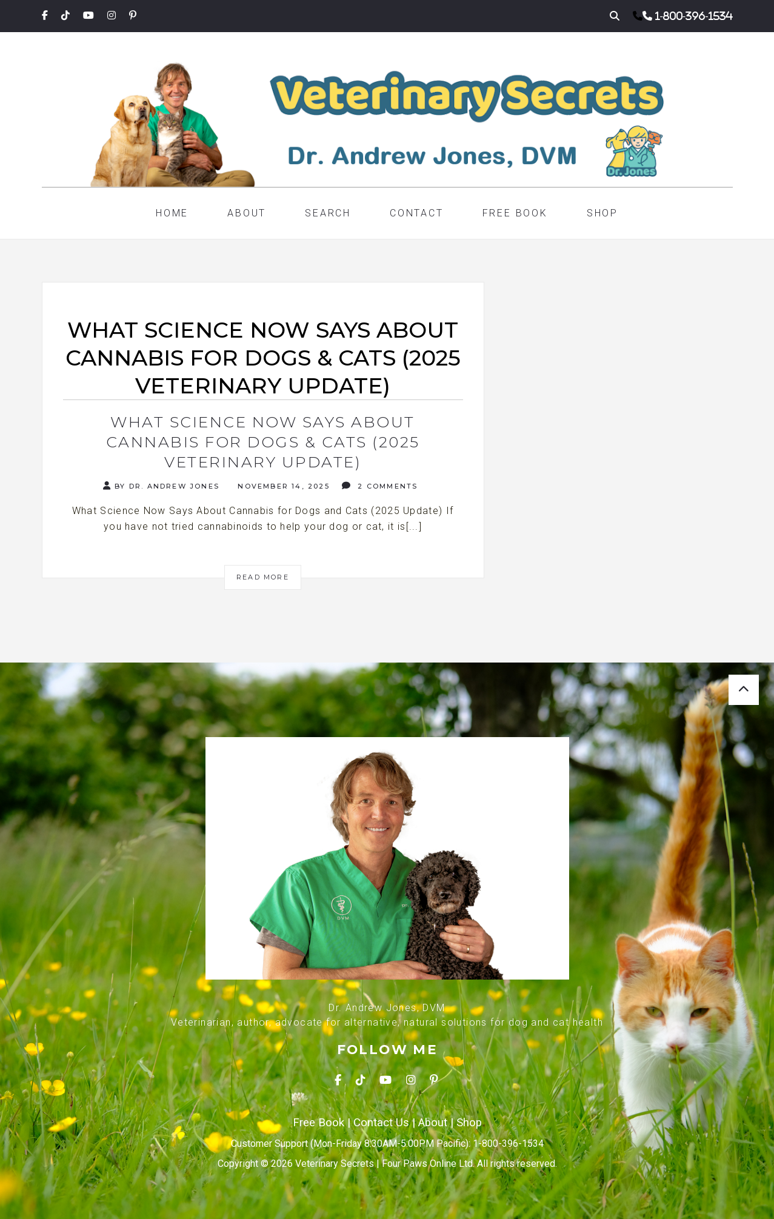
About (246, 213)
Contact (417, 213)
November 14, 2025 (282, 486)
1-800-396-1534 (694, 16)
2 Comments (380, 485)
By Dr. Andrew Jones (161, 485)
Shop (602, 213)
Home (172, 213)
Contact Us (381, 1122)
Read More (262, 577)
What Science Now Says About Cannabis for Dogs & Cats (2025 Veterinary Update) (263, 442)
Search (328, 213)
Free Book (515, 213)
